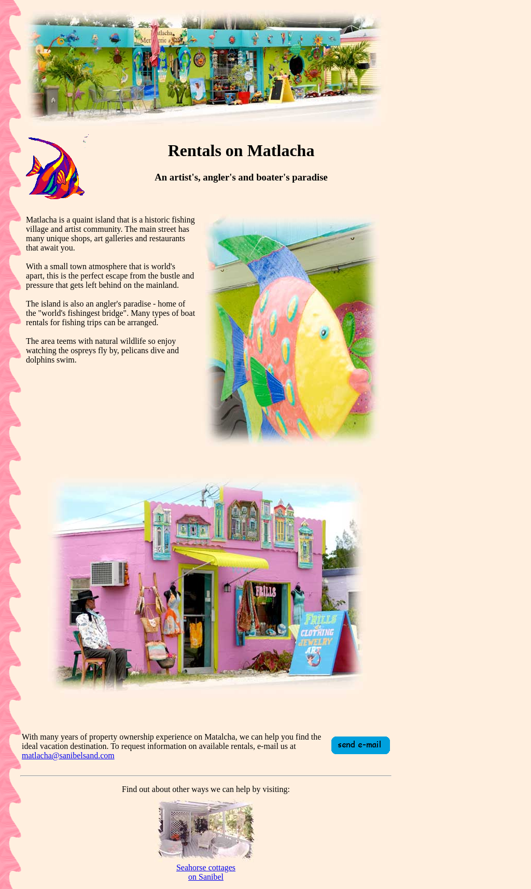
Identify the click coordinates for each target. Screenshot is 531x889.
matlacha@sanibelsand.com (68, 755)
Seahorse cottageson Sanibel (205, 872)
